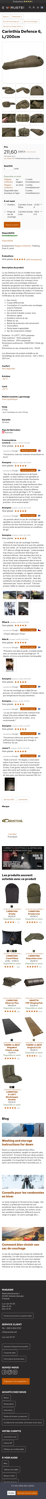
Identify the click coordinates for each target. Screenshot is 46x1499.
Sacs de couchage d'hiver (13, 26)
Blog (5, 1463)
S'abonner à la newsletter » (16, 1381)
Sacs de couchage (31, 21)
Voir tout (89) (9, 799)
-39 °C (5, 379)
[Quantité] (8, 168)
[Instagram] (9, 1372)
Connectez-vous (10, 1437)
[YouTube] (15, 1372)
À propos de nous (10, 1482)
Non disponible (8, 368)
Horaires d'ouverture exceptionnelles (18, 1316)
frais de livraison (31, 152)
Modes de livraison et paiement (15, 1416)
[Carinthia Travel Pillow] (12, 949)
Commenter (22, 799)
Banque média (9, 1476)
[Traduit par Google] (10, 450)
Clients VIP (8, 1443)
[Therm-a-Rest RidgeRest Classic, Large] (12, 1039)
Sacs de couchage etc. (12, 21)
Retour (6, 1398)
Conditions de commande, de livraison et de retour (23, 1422)
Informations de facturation (14, 1359)
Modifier (11, 1493)
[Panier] (38, 7)
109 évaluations (34, 259)
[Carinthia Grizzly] (12, 904)
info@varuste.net (9, 1332)
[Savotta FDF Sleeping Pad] (34, 993)
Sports (6, 16)
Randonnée (17, 16)
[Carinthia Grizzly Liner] (34, 904)
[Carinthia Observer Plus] (12, 993)
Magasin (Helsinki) (8, 180)
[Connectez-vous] (34, 7)
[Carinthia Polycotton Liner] (34, 949)
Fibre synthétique (10, 399)
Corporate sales (10, 1352)
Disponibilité (7, 240)
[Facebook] (4, 1372)
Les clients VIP (9, 158)
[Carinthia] (12, 826)
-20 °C (5, 389)
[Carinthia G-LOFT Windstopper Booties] (12, 1088)
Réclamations (9, 1404)
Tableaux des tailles (11, 1469)
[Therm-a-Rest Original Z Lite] (34, 1039)
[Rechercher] (30, 7)
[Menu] (3, 8)
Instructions (8, 1410)
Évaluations (23, 1)
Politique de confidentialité (14, 1449)
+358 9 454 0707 (13, 1328)
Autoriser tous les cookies (27, 1493)
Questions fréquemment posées (16, 1346)
